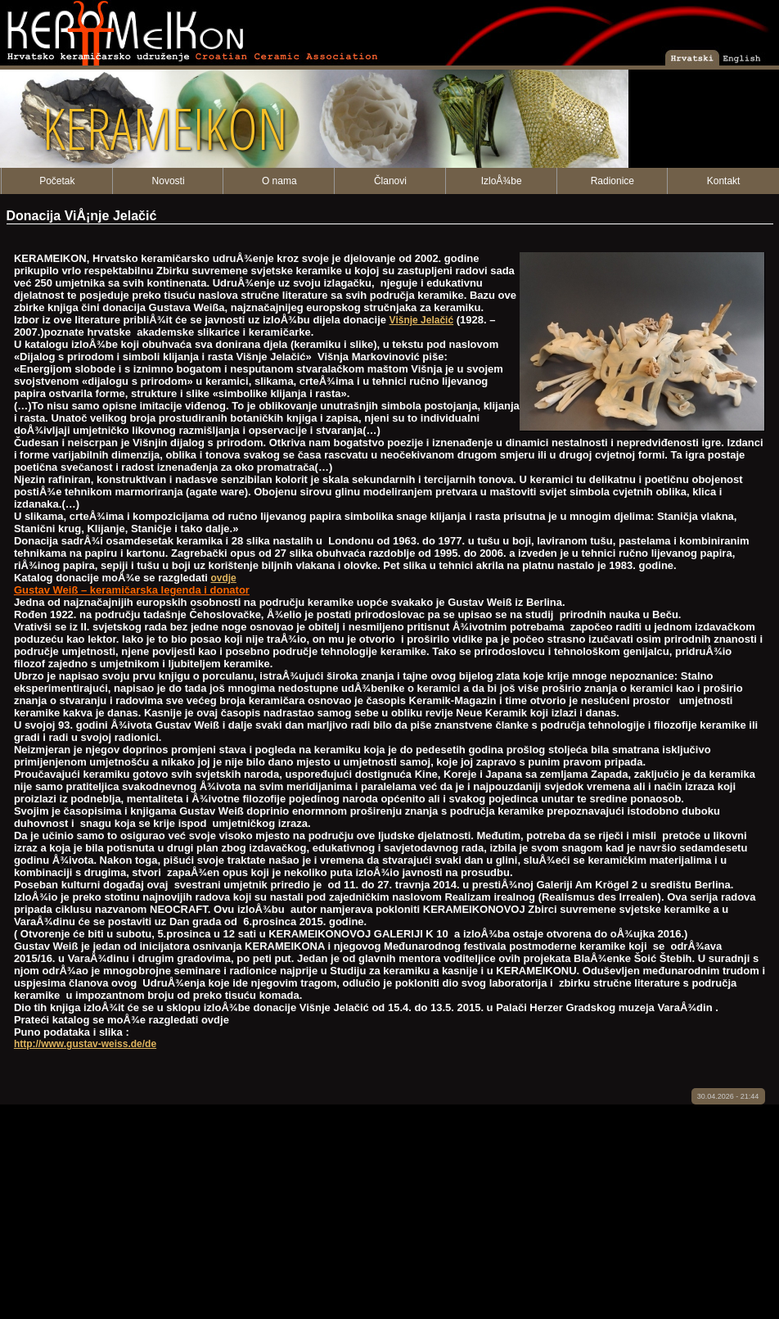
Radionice (612, 181)
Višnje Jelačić (422, 320)
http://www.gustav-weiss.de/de (85, 1044)
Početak (56, 181)
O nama (279, 181)
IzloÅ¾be (501, 181)
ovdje (223, 578)
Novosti (168, 181)
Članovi (390, 181)
